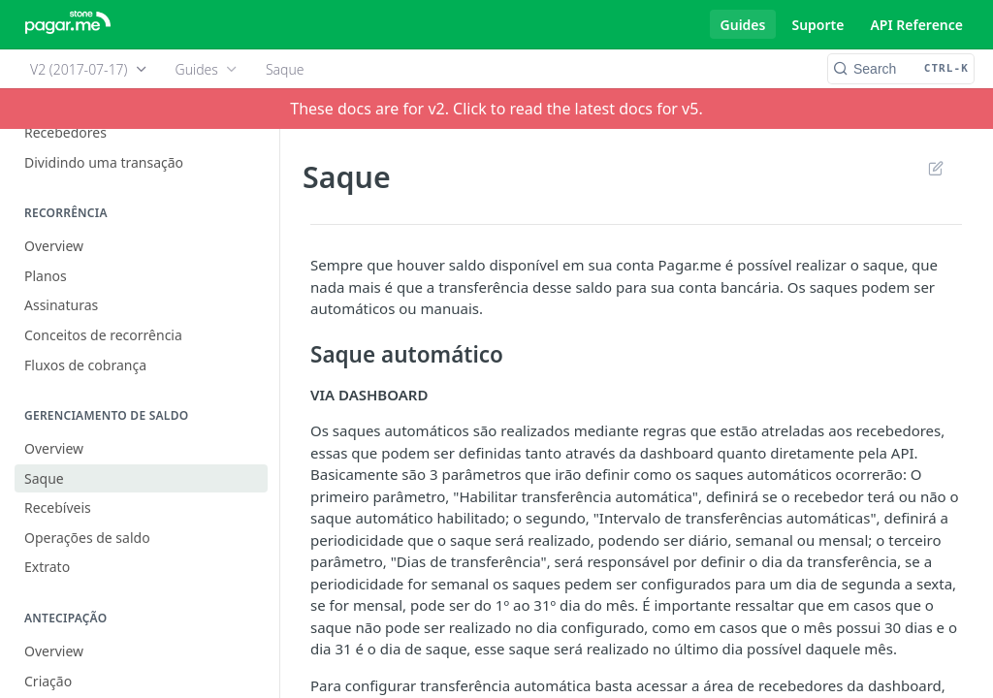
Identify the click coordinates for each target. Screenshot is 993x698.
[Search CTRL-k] (901, 68)
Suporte (817, 25)
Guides (743, 25)
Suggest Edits (935, 167)
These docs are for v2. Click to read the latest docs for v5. (496, 108)
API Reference (916, 25)
